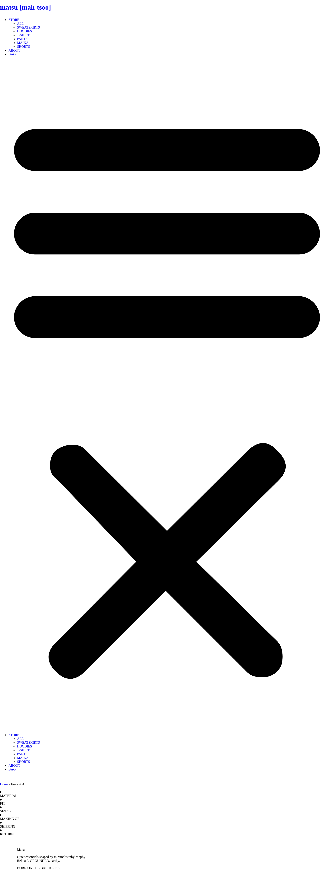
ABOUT (14, 50)
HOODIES (24, 31)
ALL (20, 23)
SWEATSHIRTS (28, 27)
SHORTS (23, 46)
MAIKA (23, 43)
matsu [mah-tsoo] (25, 7)
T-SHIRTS (24, 35)
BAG (12, 54)
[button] (167, 395)
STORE (14, 20)
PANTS (22, 39)
